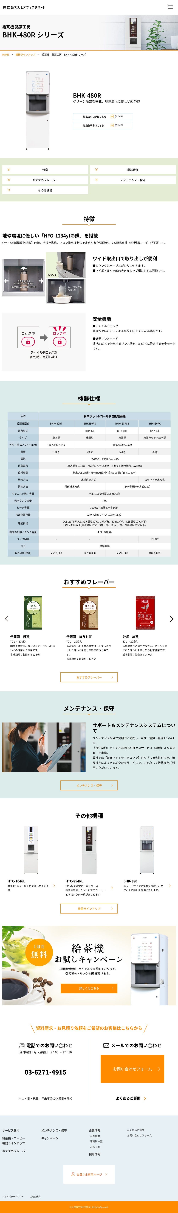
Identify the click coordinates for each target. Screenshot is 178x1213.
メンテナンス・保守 (133, 180)
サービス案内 (10, 1130)
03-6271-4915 (45, 1072)
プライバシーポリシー (13, 1196)
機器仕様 (133, 170)
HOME (5, 54)
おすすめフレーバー (45, 180)
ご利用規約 (35, 1196)
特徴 (45, 170)
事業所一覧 (96, 1141)
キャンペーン (49, 1138)
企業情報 (94, 1130)
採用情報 (94, 1154)
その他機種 (45, 190)
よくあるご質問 (128, 1098)
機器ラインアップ (25, 54)
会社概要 (95, 1136)
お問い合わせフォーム (132, 1069)
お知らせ (95, 1146)
